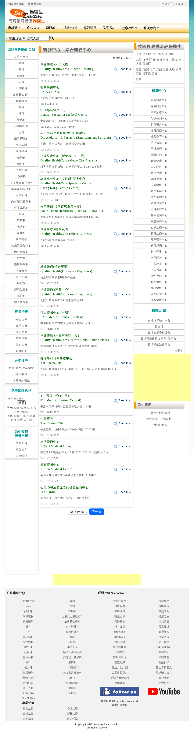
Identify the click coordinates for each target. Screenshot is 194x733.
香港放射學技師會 (159, 332)
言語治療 (21, 332)
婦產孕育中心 (159, 136)
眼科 (21, 107)
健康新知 (164, 631)
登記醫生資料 (164, 672)
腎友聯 (159, 326)
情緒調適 (164, 621)
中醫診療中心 (159, 112)
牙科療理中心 (159, 148)
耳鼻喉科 (21, 88)
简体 (181, 3)
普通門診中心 (159, 106)
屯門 (153, 69)
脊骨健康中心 (159, 160)
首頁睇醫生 (119, 601)
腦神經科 (21, 151)
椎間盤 (24, 411)
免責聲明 (164, 683)
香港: (139, 53)
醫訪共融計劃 (120, 667)
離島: (139, 79)
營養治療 (21, 338)
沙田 (178, 69)
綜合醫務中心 (159, 100)
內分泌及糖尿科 (21, 201)
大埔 (172, 69)
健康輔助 (21, 350)
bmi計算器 (120, 631)
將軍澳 (146, 73)
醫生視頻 (164, 662)
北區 (165, 69)
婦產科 (21, 75)
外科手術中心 (159, 179)
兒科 (21, 69)
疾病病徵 (33, 28)
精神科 (21, 157)
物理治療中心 (159, 300)
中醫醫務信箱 (159, 424)
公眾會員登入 (120, 672)
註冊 (173, 3)
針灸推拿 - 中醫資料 (159, 418)
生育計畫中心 (159, 263)
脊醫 (21, 63)
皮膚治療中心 (159, 185)
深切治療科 (21, 289)
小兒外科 (21, 170)
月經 (17, 411)
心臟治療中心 (159, 227)
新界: (139, 69)
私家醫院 (119, 652)
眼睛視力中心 (159, 124)
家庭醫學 (21, 101)
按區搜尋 (21, 374)
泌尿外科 (21, 195)
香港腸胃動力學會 (159, 320)
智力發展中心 (159, 215)
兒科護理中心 (159, 209)
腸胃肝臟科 (21, 138)
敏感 (23, 407)
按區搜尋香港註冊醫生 (160, 46)
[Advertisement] (112, 13)
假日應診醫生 (21, 380)
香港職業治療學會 (159, 344)
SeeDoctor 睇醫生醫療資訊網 (24, 3)
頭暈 (16, 415)
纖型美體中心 (159, 197)
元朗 (159, 69)
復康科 (21, 233)
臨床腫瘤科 (21, 264)
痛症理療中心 (159, 166)
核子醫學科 (21, 302)
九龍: (139, 59)
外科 (21, 214)
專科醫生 (14, 28)
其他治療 (21, 344)
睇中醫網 (144, 404)
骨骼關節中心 (159, 154)
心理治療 (21, 325)
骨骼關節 (119, 621)
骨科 (21, 113)
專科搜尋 (119, 611)
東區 (165, 53)
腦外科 (21, 163)
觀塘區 (146, 63)
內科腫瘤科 (21, 251)
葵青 (139, 73)
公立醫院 (164, 642)
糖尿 (17, 407)
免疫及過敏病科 (21, 245)
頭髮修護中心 (159, 203)
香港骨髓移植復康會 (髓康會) (159, 338)
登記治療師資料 (119, 677)
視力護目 (119, 626)
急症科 (21, 295)
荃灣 (146, 69)
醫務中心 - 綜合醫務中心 (67, 50)
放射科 (21, 258)
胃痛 (10, 415)
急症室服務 (119, 647)
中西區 (147, 53)
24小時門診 (164, 647)
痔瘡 (20, 419)
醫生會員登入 (164, 667)
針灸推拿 (21, 449)
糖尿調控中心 (159, 257)
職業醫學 (21, 239)
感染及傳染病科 (21, 189)
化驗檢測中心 (159, 118)
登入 (165, 3)
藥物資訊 (119, 637)
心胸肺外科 (21, 126)
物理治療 (21, 319)
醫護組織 (119, 662)
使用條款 (119, 683)
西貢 (154, 73)
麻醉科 (21, 220)
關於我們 (164, 677)
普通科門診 (21, 56)
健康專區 (129, 28)
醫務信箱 (71, 28)
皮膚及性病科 (21, 94)
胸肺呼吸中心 (159, 251)
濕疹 (30, 407)
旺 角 (155, 59)
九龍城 (173, 59)
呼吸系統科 (21, 207)
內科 (21, 132)
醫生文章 (119, 616)
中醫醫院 (164, 657)
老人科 (21, 226)
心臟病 (24, 415)
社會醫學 (21, 270)
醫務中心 (164, 652)
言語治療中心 (159, 288)
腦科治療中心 (159, 233)
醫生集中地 (119, 657)
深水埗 (164, 59)
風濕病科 (21, 144)
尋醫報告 (52, 28)
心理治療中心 (159, 282)
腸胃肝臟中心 (159, 245)
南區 (171, 53)
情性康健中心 (159, 275)
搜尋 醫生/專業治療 (21, 368)
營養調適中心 (159, 294)
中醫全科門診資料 (159, 412)
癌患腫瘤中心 (159, 221)
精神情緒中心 (159, 142)
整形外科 (21, 277)
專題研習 (90, 28)
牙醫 (21, 82)
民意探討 (109, 28)
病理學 (21, 283)
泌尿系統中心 (159, 269)
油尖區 (147, 59)
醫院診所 (151, 28)
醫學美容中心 (159, 191)
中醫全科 (21, 443)
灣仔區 (157, 53)
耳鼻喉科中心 (159, 239)
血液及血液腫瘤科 (21, 182)
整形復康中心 (159, 173)
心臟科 (21, 176)
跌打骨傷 (21, 455)
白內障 (28, 419)
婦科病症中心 (159, 130)
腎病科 (21, 119)
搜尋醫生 (164, 601)
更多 (178, 350)
